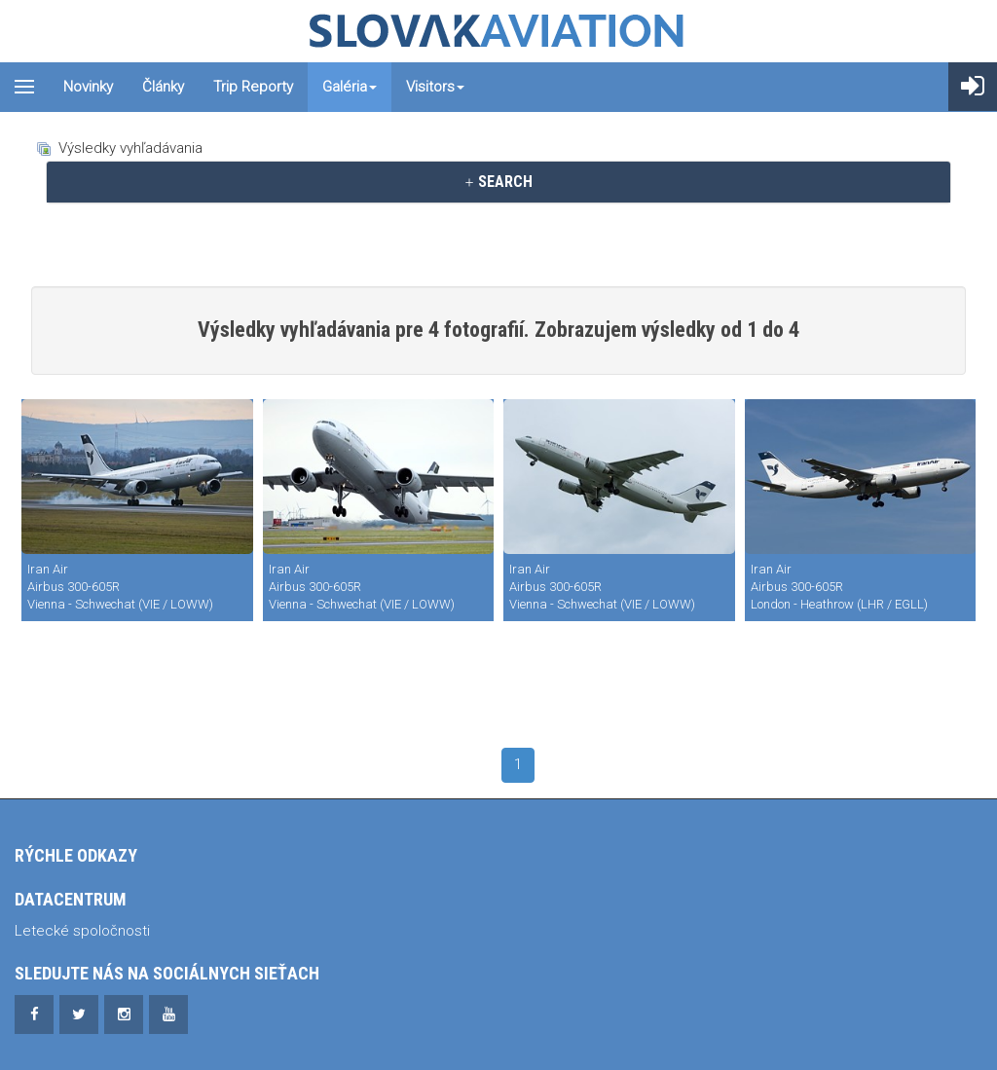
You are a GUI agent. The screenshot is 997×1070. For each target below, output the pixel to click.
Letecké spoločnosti (82, 931)
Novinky (88, 86)
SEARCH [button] (498, 181)
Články (163, 86)
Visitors (435, 86)
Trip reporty (253, 86)
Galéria (349, 86)
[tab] (498, 182)
